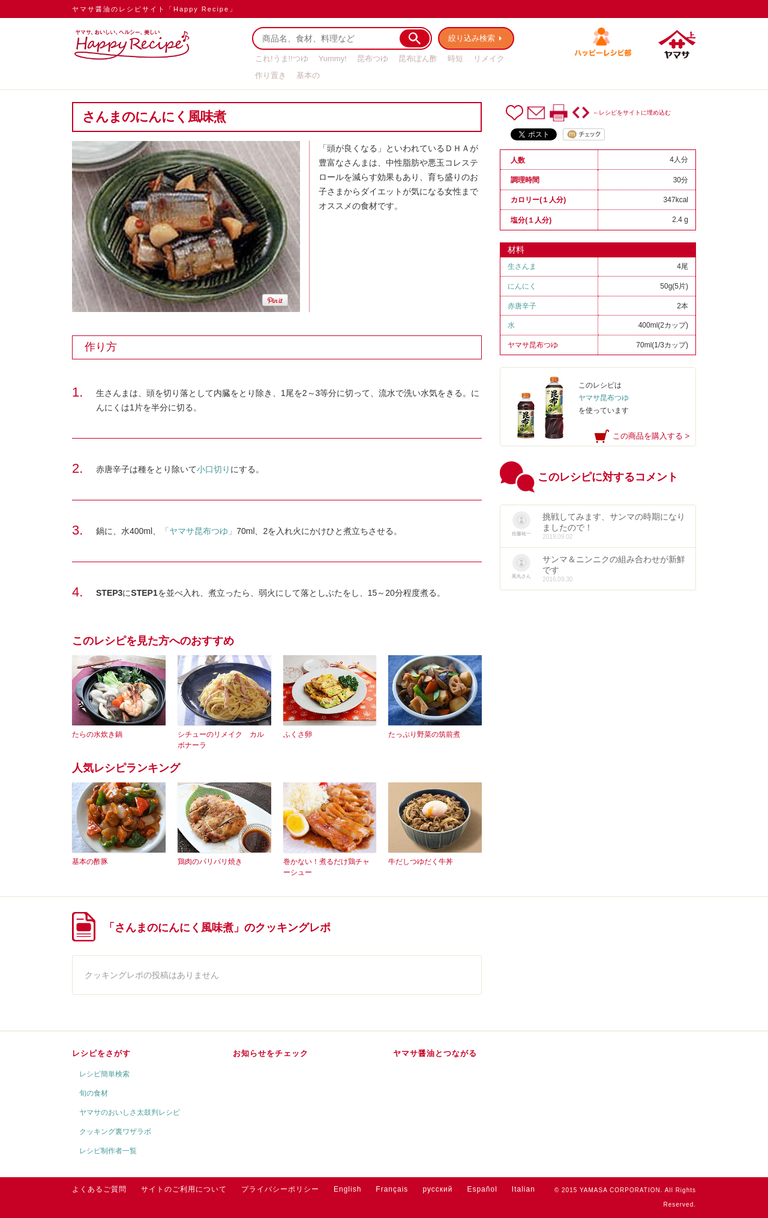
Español (482, 1189)
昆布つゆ (372, 58)
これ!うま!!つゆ (281, 58)
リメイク (489, 58)
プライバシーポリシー (280, 1189)
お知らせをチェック (270, 1053)
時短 (455, 58)
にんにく (522, 286)
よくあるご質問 (99, 1189)
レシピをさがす (101, 1053)
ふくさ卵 (297, 734)
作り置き (270, 75)
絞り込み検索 (471, 38)
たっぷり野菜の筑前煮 (424, 734)
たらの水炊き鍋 (97, 734)
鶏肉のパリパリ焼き (210, 861)
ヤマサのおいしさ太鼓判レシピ (129, 1112)
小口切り (213, 469)
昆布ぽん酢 (417, 58)
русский (437, 1189)
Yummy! (333, 58)
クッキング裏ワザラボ (115, 1131)
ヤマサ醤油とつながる (435, 1053)
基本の (308, 75)
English (347, 1189)
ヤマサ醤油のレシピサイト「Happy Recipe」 (154, 9)
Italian (523, 1189)
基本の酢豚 (90, 861)
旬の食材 (93, 1093)
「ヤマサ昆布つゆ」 (198, 531)
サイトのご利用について (184, 1189)
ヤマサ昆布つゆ (533, 345)
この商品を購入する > (651, 435)
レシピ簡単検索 (104, 1074)
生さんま (522, 266)
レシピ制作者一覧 (108, 1151)
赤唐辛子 (522, 306)
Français (392, 1189)
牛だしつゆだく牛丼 (420, 861)
